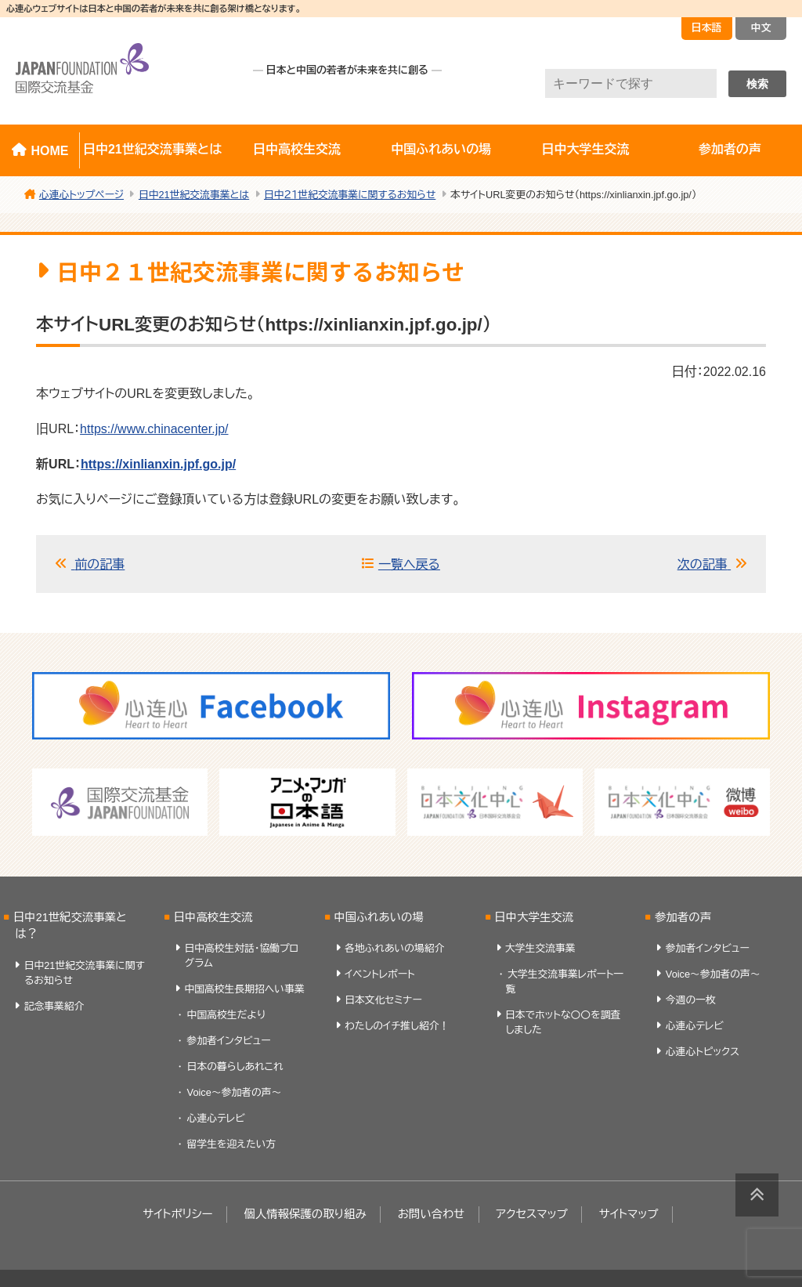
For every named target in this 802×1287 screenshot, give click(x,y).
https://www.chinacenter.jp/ (154, 429)
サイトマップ (629, 1214)
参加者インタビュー (229, 1041)
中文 (761, 28)
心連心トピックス (702, 1051)
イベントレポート (380, 974)
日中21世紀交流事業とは (152, 149)
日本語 (707, 28)
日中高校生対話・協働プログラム (241, 955)
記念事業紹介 (54, 1006)
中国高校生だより (226, 1015)
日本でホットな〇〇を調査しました (562, 1022)
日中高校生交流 (297, 149)
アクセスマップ (532, 1214)
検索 (757, 84)
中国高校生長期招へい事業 (244, 989)
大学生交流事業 (540, 948)
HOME (49, 150)
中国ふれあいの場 (441, 149)
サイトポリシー (177, 1214)
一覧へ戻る (409, 564)
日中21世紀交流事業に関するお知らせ (84, 973)
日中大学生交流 (586, 149)
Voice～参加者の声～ (234, 1092)
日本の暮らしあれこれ (235, 1066)
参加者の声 (683, 917)
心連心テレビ (216, 1118)
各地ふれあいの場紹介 (394, 948)
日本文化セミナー (383, 1000)
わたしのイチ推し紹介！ (397, 1026)
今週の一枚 (691, 1000)
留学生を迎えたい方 (231, 1144)
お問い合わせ (431, 1214)
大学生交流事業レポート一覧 (564, 981)
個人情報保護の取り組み (305, 1214)
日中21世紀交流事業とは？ (70, 926)
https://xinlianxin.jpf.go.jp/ (158, 464)
